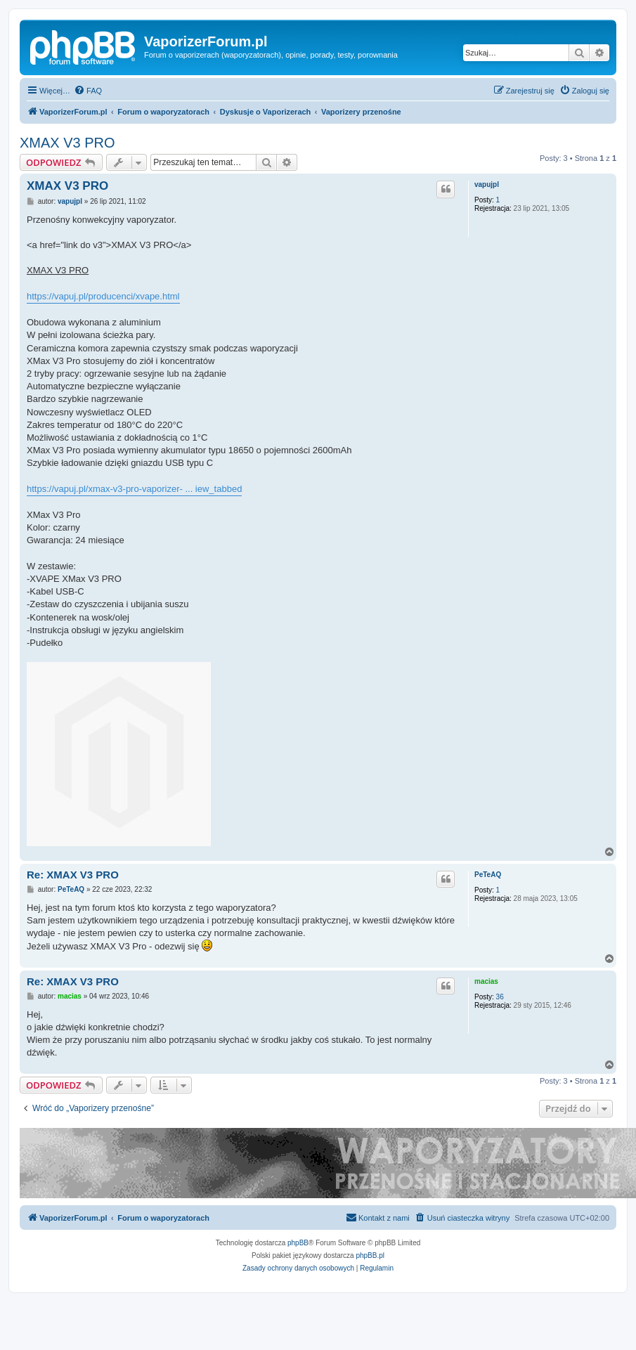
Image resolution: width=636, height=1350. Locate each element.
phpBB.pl (370, 1255)
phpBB (298, 1243)
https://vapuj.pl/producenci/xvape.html (103, 296)
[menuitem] (88, 90)
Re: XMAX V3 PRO (73, 875)
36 (500, 997)
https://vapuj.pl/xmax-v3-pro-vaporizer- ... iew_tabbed (134, 488)
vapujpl (486, 184)
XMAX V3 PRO (67, 142)
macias (486, 981)
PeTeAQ (487, 874)
